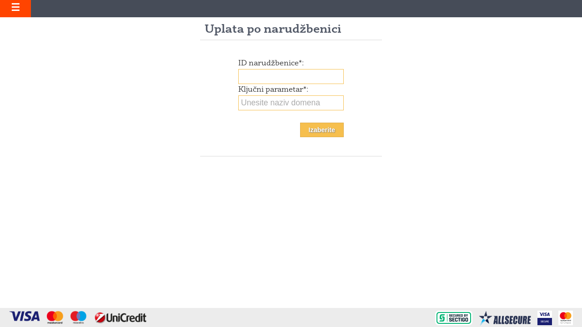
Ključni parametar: (273, 90)
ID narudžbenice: (271, 63)
